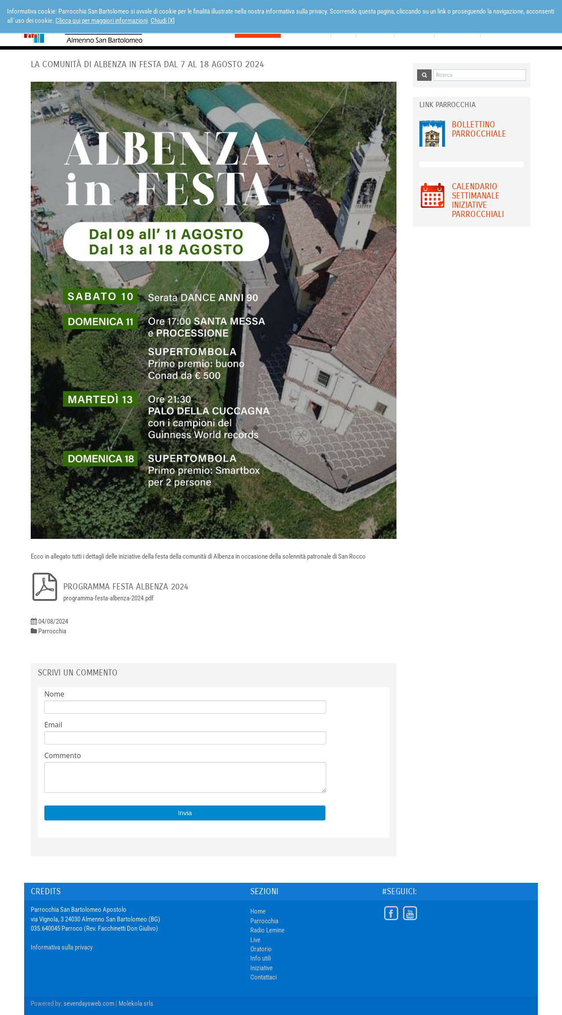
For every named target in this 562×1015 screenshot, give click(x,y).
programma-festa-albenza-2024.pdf (108, 598)
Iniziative (261, 968)
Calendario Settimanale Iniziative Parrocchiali (478, 200)
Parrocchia (264, 921)
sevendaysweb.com (89, 1004)
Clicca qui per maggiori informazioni (101, 21)
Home (258, 911)
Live (255, 940)
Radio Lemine (267, 930)
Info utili (260, 958)
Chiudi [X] (163, 21)
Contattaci (263, 977)
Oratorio (261, 949)
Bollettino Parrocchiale (479, 129)
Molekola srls (136, 1004)
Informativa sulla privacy (62, 947)
